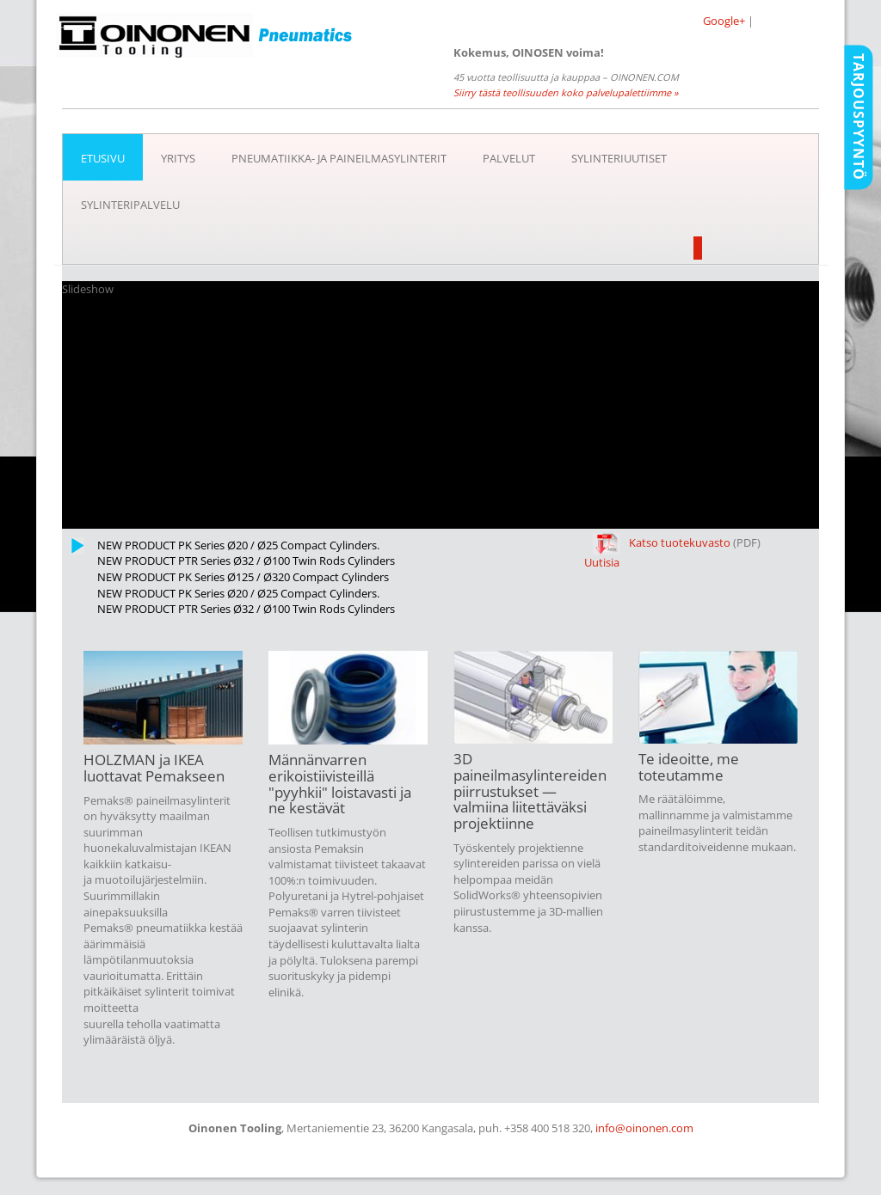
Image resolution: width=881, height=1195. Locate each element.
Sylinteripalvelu (130, 204)
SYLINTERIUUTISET (619, 158)
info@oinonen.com (644, 1128)
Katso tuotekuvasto (661, 542)
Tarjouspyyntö (858, 117)
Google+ (724, 20)
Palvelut (509, 158)
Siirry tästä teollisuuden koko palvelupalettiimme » (565, 92)
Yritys (178, 158)
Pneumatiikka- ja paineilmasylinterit (339, 158)
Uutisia (601, 562)
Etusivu (103, 158)
